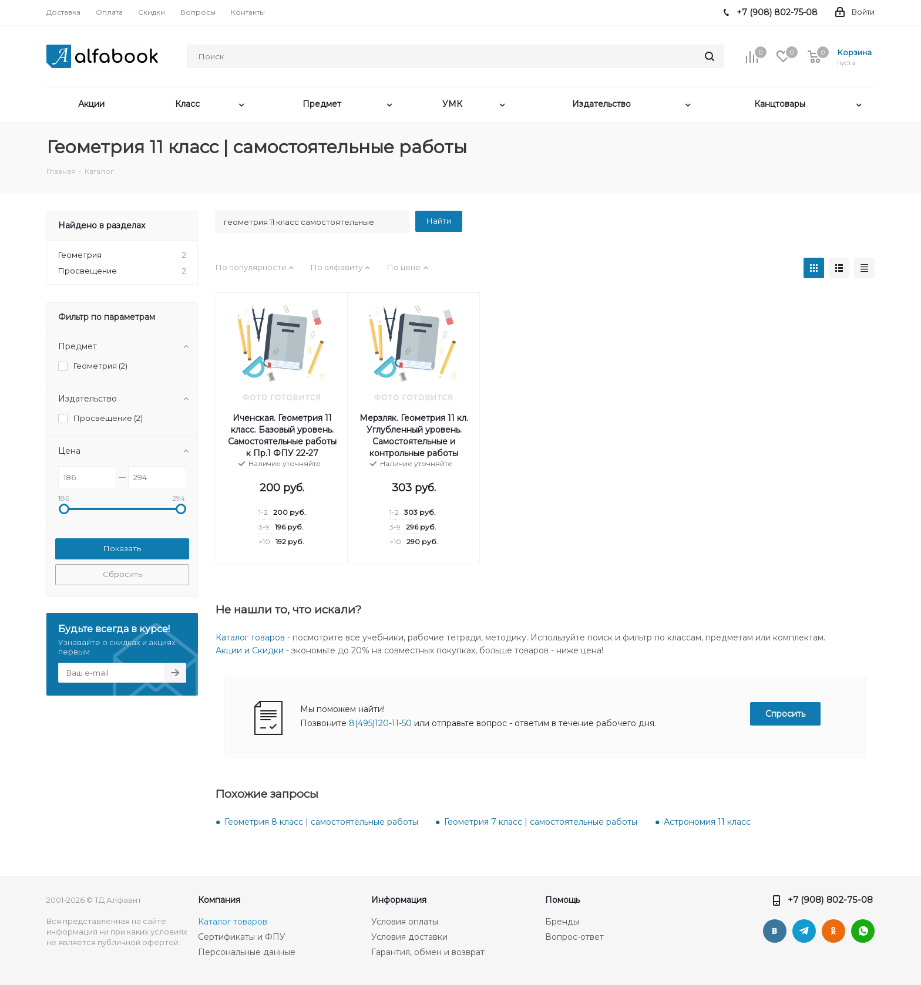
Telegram (804, 931)
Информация (398, 900)
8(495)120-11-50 (380, 723)
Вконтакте (774, 931)
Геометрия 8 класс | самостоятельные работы (321, 822)
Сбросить (122, 574)
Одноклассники (833, 931)
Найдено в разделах (101, 225)
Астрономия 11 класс (707, 822)
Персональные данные (246, 952)
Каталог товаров (250, 637)
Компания (219, 900)
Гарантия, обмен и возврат (428, 952)
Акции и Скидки (250, 650)
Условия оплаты (404, 921)
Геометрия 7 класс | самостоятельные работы (540, 822)
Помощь (562, 900)
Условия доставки (409, 937)
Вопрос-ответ (574, 937)
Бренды (562, 921)
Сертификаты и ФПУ (241, 937)
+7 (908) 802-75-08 (830, 899)
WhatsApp (863, 931)
